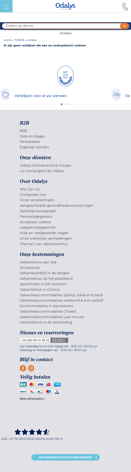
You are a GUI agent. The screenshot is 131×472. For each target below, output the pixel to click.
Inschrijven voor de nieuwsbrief (65, 457)
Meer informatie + (32, 398)
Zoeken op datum (67, 26)
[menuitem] (65, 131)
